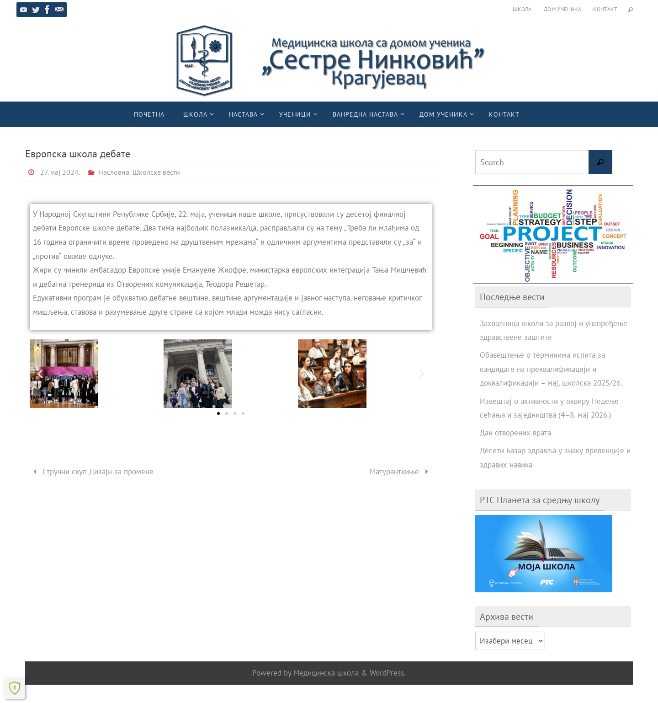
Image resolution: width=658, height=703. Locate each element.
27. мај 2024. (60, 172)
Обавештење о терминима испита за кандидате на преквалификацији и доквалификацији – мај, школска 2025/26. (551, 369)
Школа (522, 8)
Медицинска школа (326, 673)
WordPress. (388, 673)
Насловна (113, 172)
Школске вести (156, 172)
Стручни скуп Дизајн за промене (91, 472)
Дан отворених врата (515, 433)
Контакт (605, 8)
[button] (40, 373)
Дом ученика (562, 8)
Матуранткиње (401, 472)
